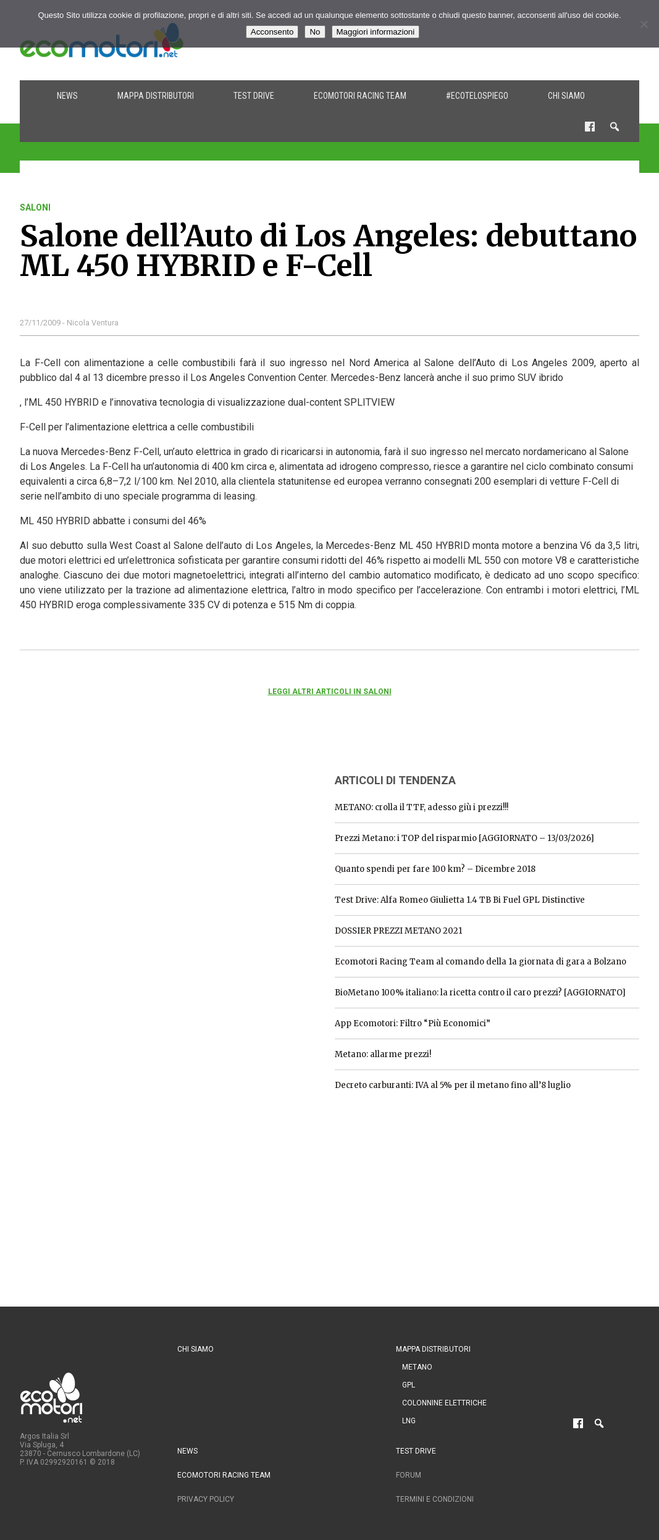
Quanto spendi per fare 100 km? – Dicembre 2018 (435, 869)
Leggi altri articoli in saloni (330, 691)
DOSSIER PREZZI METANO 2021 (398, 931)
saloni (35, 207)
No (314, 31)
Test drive (253, 96)
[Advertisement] (112, 840)
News (67, 96)
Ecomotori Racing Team (360, 96)
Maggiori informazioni (376, 31)
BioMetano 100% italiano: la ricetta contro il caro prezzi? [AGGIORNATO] (480, 992)
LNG (409, 1421)
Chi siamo (566, 96)
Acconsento (272, 31)
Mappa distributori (155, 96)
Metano (417, 1367)
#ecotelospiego (477, 96)
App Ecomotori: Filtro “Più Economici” (412, 1023)
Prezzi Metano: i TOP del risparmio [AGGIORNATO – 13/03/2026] (464, 838)
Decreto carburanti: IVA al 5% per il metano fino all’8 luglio (453, 1085)
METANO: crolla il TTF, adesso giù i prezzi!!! (421, 807)
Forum (408, 1475)
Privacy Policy (205, 1499)
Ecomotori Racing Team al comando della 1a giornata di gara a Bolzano (480, 961)
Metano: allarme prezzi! (383, 1054)
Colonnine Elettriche (444, 1403)
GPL (408, 1385)
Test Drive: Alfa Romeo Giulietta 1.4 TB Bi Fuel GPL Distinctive (460, 900)
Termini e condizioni (435, 1499)
